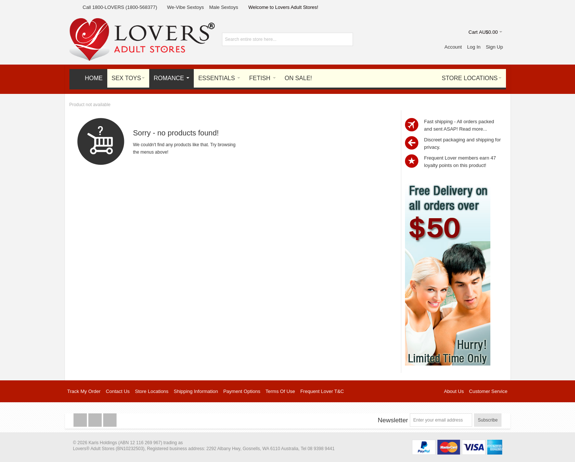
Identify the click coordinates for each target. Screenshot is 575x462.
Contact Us (118, 391)
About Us (454, 391)
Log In (473, 47)
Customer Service (488, 391)
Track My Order (84, 391)
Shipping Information (196, 391)
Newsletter (393, 420)
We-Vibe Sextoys (185, 7)
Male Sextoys (223, 7)
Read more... (473, 129)
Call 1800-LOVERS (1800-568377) (120, 7)
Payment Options (241, 391)
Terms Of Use (280, 391)
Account (453, 47)
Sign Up (494, 47)
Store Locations (152, 391)
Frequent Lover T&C (322, 391)
